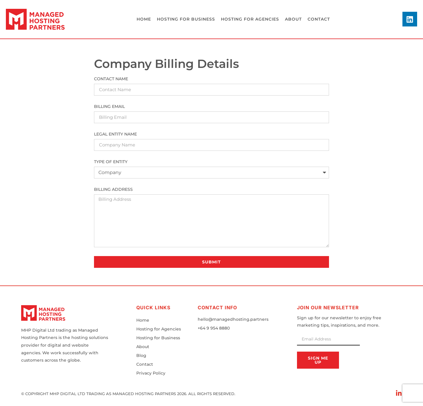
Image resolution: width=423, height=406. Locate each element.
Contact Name (111, 79)
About (293, 19)
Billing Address (113, 189)
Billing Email (109, 106)
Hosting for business (186, 19)
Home (144, 19)
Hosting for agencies (250, 19)
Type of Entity (110, 162)
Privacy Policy (150, 373)
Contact (319, 19)
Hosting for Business (158, 337)
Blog (141, 355)
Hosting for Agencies (158, 329)
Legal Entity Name (115, 134)
